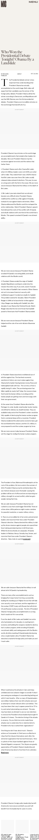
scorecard (26, 539)
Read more (5, 752)
